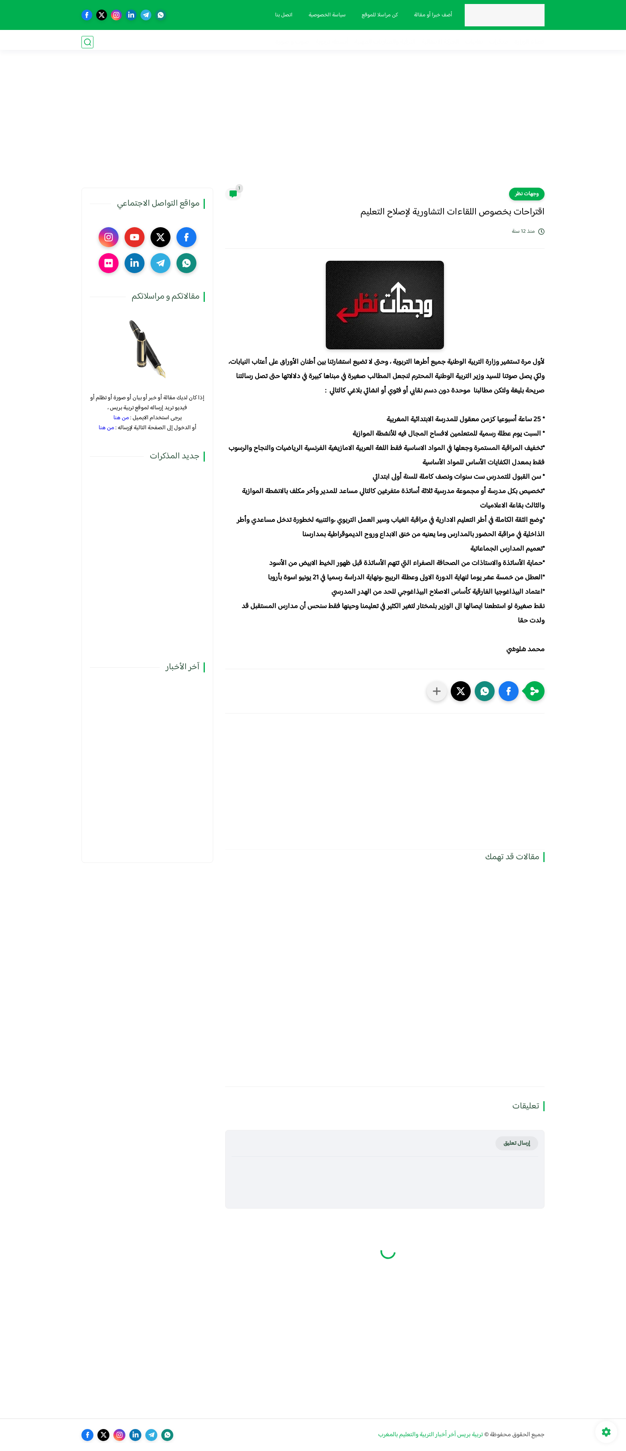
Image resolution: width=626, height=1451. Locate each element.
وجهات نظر (527, 194)
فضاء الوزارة (529, 42)
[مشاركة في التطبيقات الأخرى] (437, 691)
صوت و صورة (292, 42)
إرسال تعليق (516, 1143)
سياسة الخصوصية (325, 15)
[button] (509, 691)
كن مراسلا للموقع (378, 15)
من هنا (121, 418)
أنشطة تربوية (331, 42)
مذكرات (498, 42)
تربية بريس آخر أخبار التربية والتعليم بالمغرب (430, 1434)
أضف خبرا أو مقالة (431, 15)
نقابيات (474, 42)
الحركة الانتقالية (440, 42)
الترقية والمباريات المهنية (385, 42)
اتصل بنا (282, 15)
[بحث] (87, 42)
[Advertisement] (313, 126)
